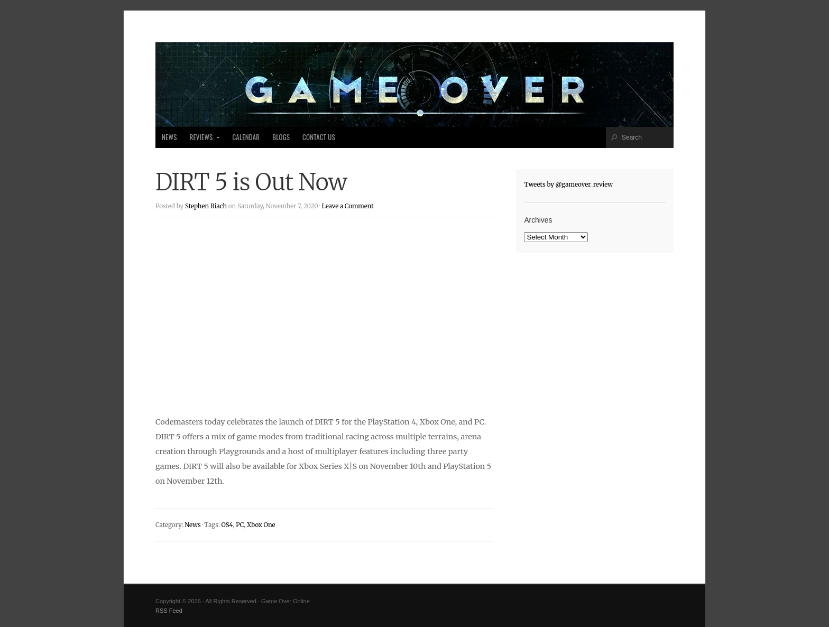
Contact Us (318, 137)
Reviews (201, 140)
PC (240, 525)
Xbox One (261, 525)
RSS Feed (168, 610)
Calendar (246, 137)
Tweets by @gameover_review (568, 184)
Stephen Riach (206, 206)
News (169, 137)
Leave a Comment (347, 206)
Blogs (281, 137)
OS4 (227, 525)
